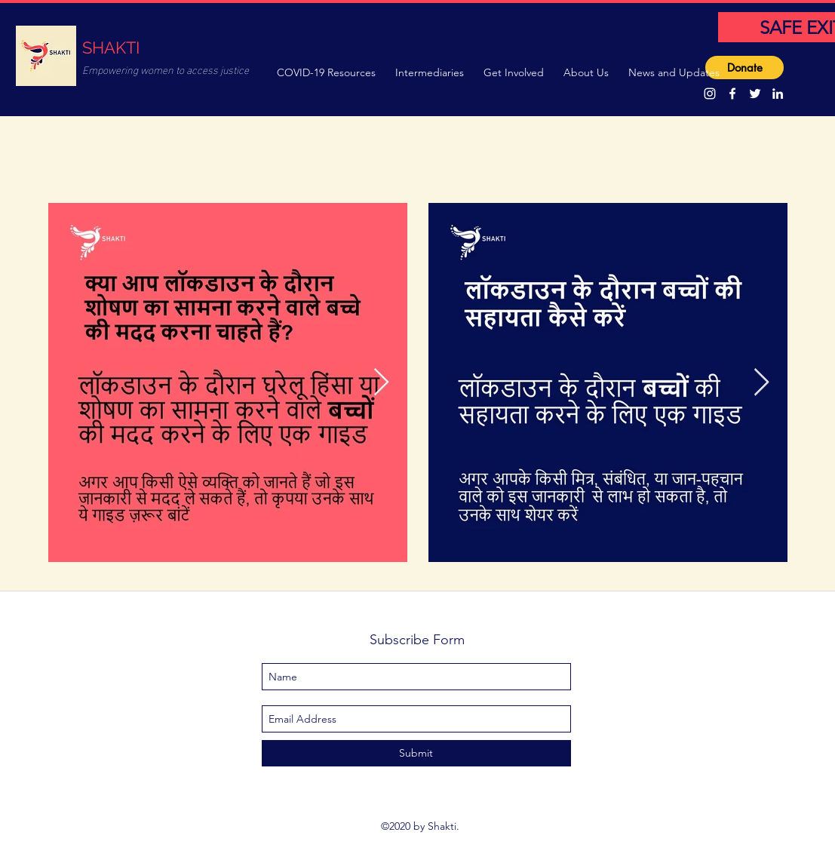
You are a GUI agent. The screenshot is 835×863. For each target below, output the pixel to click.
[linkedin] (777, 93)
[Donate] (744, 67)
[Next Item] (381, 383)
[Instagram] (709, 93)
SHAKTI (111, 47)
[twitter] (755, 93)
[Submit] (416, 753)
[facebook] (732, 93)
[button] (328, 70)
